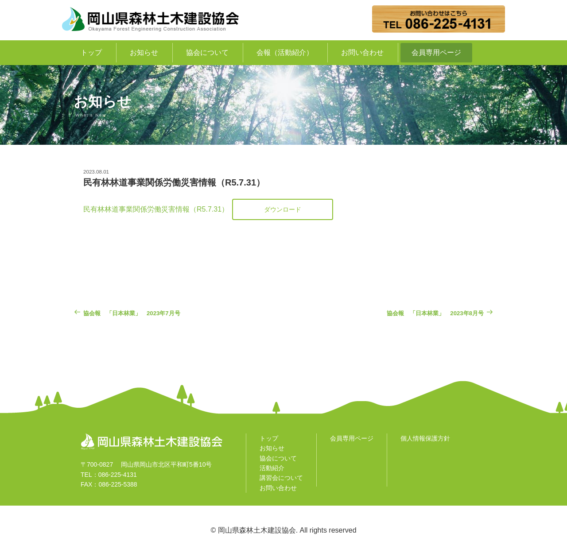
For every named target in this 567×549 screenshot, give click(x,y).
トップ (91, 52)
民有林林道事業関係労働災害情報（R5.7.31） (156, 209)
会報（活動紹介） (284, 52)
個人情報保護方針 (425, 438)
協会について (207, 52)
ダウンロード (282, 209)
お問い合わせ (362, 52)
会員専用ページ (436, 52)
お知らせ (144, 52)
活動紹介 (272, 468)
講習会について (281, 477)
